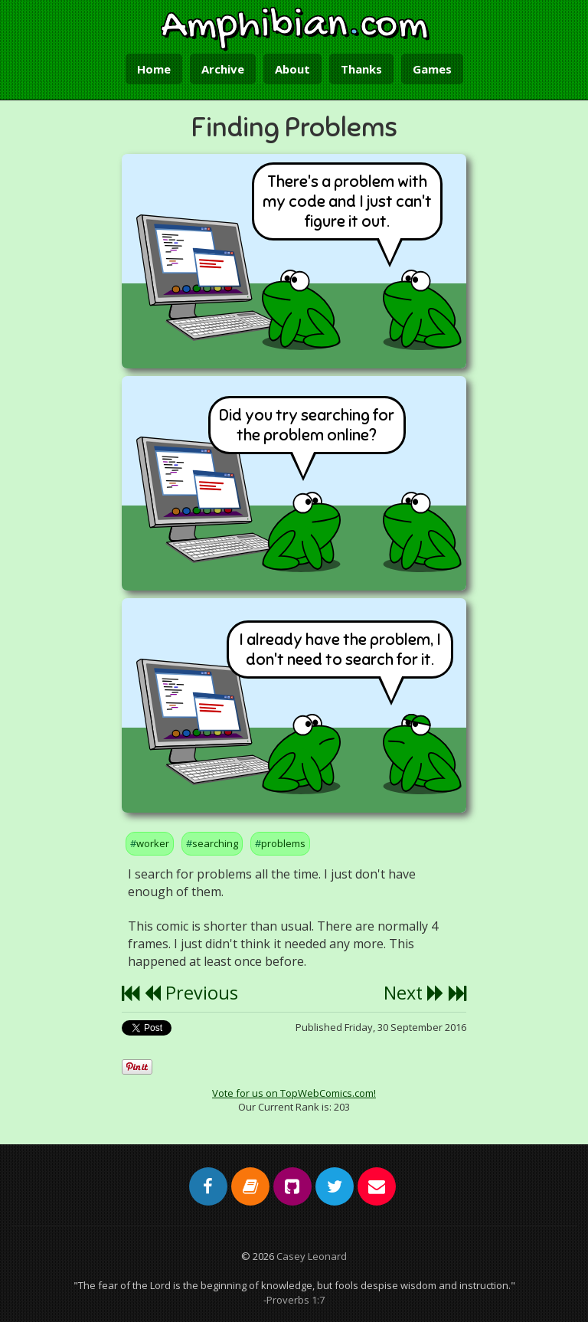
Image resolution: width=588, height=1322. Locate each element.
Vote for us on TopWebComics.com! (294, 1093)
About (292, 69)
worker (152, 843)
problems (283, 843)
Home (154, 69)
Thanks (361, 69)
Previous (191, 992)
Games (432, 69)
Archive (222, 69)
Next (414, 992)
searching (215, 843)
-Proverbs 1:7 (294, 1300)
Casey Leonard (311, 1256)
